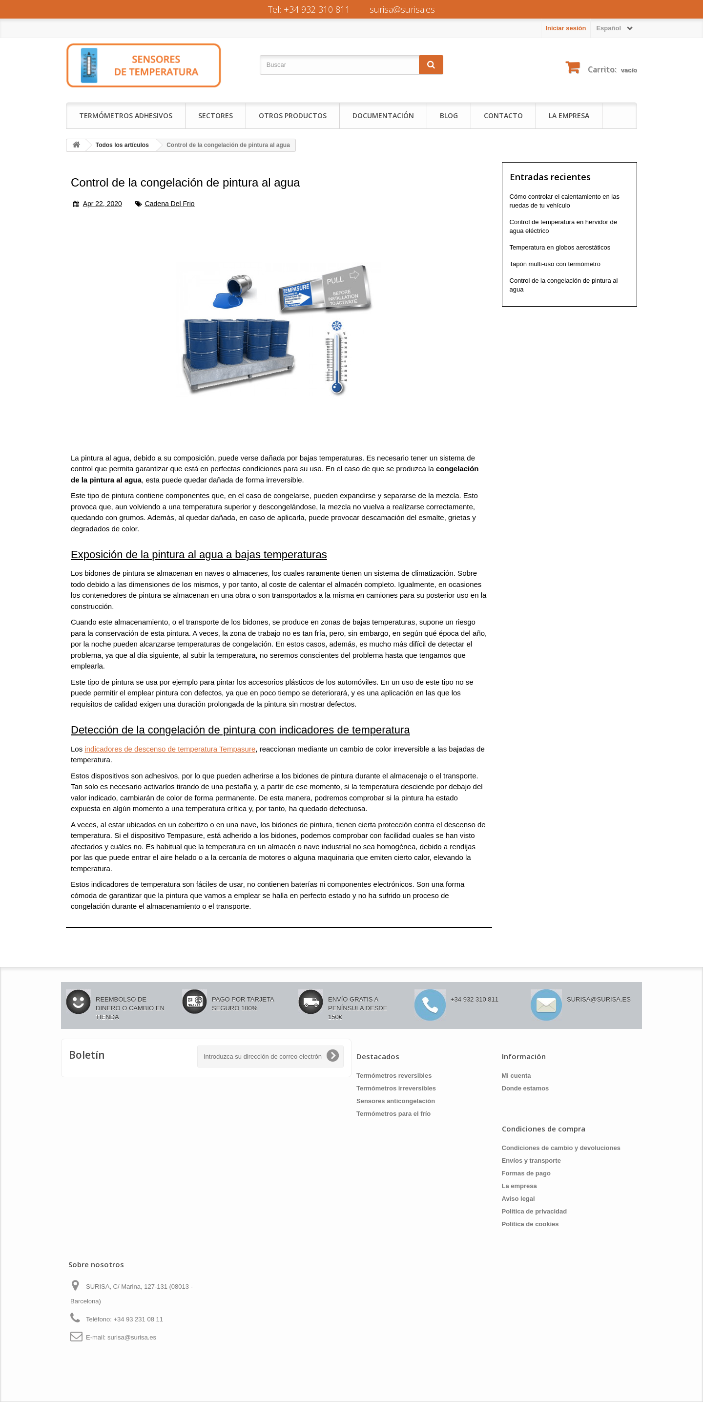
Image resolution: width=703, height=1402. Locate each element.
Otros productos (293, 115)
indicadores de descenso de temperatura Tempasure (169, 749)
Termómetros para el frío (393, 1113)
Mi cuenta (516, 1075)
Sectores (215, 115)
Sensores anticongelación (395, 1101)
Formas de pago (526, 1173)
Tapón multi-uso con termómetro (555, 264)
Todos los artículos (122, 145)
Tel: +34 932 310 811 (309, 9)
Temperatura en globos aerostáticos (560, 247)
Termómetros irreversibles (396, 1088)
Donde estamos (525, 1088)
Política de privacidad (534, 1211)
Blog (449, 115)
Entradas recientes (550, 177)
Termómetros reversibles (394, 1075)
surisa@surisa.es (402, 9)
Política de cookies (530, 1224)
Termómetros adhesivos (125, 115)
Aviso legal (518, 1198)
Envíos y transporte (531, 1160)
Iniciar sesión (565, 28)
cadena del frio (170, 204)
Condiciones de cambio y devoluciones (561, 1147)
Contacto (503, 115)
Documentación (383, 115)
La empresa (569, 115)
